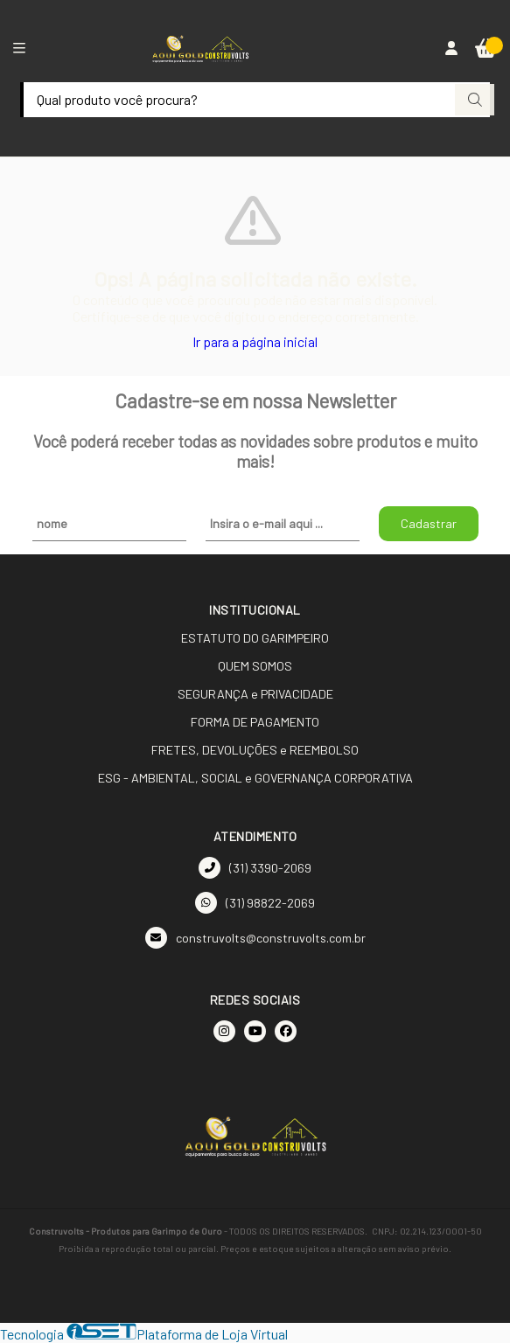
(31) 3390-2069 (255, 868)
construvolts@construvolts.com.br (255, 938)
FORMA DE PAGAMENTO (255, 721)
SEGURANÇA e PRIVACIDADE (255, 693)
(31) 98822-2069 (255, 903)
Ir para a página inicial (255, 341)
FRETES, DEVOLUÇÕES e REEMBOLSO (255, 749)
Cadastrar (429, 523)
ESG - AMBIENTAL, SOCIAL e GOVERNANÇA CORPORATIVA (255, 777)
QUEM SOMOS (255, 665)
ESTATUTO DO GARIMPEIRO (255, 637)
